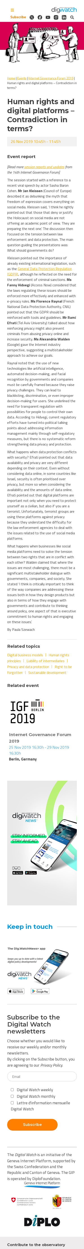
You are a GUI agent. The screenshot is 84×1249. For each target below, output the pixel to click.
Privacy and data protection (28, 666)
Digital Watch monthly (33, 1096)
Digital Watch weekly (32, 1090)
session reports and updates (44, 167)
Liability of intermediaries (45, 661)
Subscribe (18, 17)
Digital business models (25, 655)
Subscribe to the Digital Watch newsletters (33, 1024)
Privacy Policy (51, 1065)
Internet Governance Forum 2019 (50, 78)
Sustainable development (47, 672)
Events (21, 78)
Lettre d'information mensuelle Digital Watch (40, 1106)
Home (11, 78)
